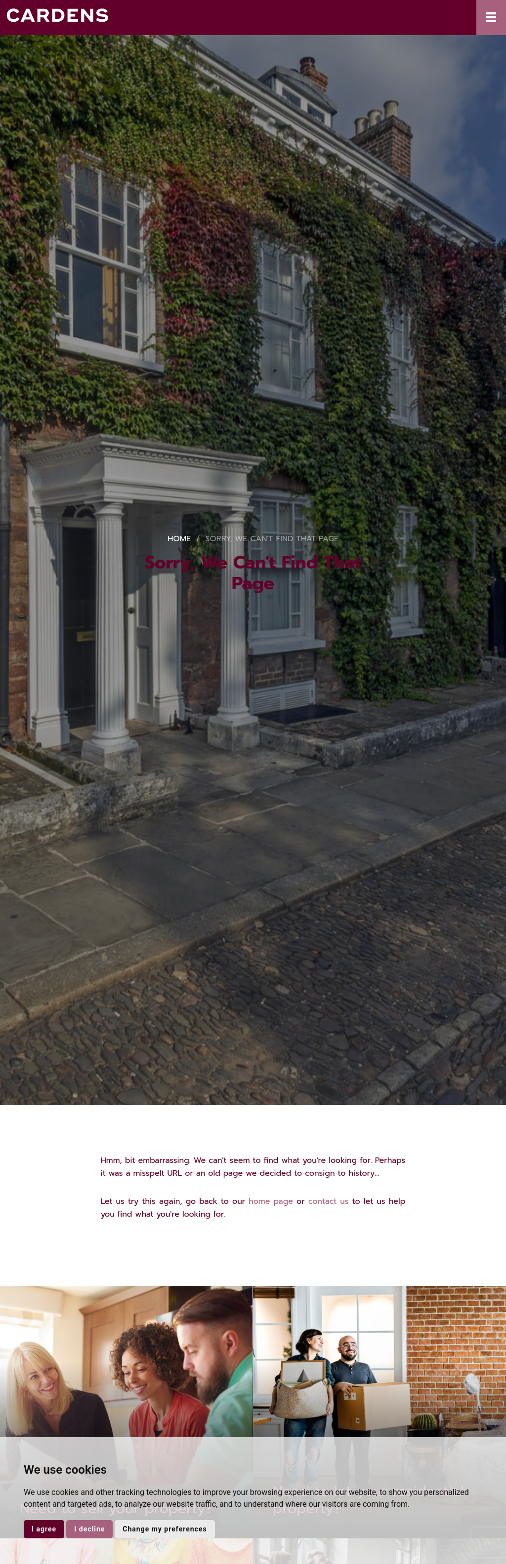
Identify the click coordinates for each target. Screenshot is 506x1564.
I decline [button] (89, 1529)
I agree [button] (44, 1529)
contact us (328, 1201)
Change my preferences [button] (165, 1529)
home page (271, 1201)
